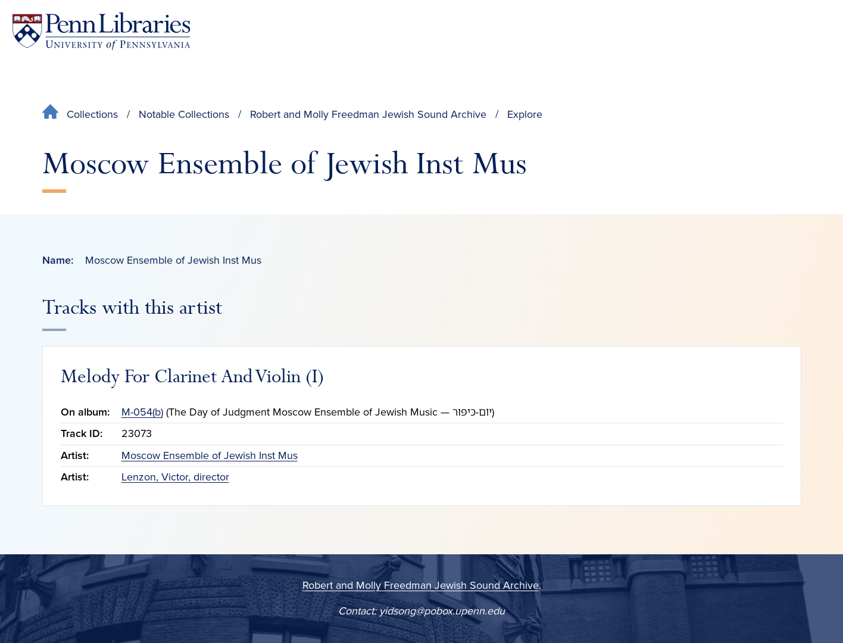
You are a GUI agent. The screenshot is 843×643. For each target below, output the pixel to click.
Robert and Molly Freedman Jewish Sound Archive (368, 114)
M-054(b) (142, 412)
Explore (524, 114)
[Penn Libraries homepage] (101, 31)
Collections (92, 114)
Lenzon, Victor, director (175, 476)
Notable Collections (184, 114)
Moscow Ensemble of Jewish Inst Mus (209, 455)
